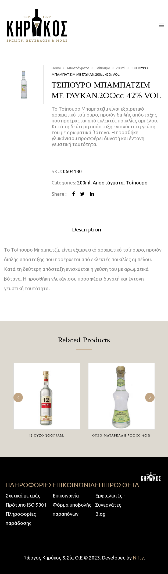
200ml (120, 68)
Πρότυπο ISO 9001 (26, 504)
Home (56, 68)
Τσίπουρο (102, 68)
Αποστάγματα (78, 68)
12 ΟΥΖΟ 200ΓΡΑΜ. (47, 435)
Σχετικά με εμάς (23, 495)
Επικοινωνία (66, 495)
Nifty (138, 557)
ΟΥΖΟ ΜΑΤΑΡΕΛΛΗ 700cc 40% (121, 435)
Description (86, 230)
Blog (100, 514)
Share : (59, 194)
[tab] (86, 230)
